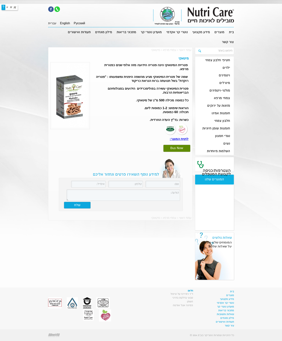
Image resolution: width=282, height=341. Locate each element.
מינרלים (224, 83)
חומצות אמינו (221, 113)
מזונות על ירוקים (218, 105)
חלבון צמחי (222, 121)
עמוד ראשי (185, 50)
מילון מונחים (103, 32)
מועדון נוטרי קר (151, 32)
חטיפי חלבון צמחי (217, 60)
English (65, 23)
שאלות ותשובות (225, 314)
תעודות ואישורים (79, 32)
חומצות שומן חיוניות (216, 128)
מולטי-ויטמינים (220, 90)
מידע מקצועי (201, 32)
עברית (52, 23)
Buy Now (176, 148)
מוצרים (219, 32)
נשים (226, 143)
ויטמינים (224, 75)
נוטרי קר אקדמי (177, 32)
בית (231, 32)
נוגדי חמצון (222, 136)
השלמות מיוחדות (218, 151)
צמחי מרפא (169, 50)
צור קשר (228, 42)
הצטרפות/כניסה (216, 172)
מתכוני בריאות (126, 32)
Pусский (79, 23)
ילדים (226, 67)
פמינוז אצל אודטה (183, 305)
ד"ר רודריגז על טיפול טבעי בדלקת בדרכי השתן (181, 298)
